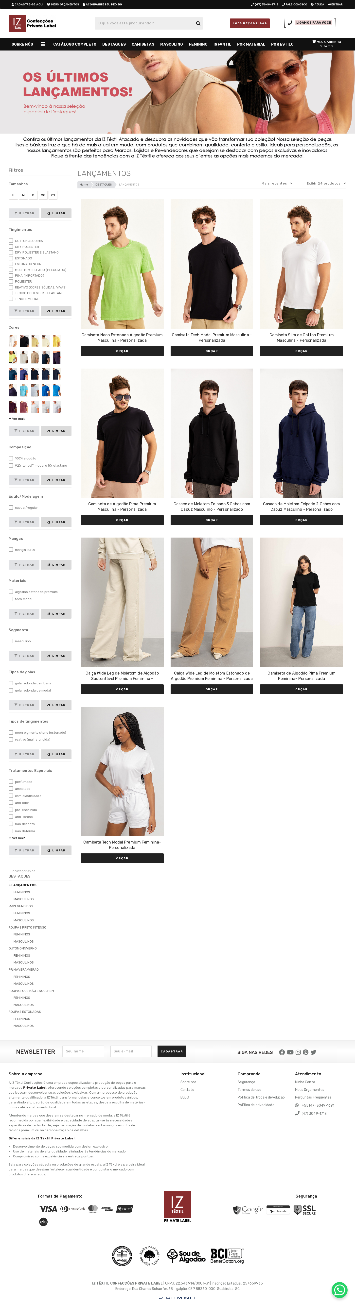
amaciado (19, 789)
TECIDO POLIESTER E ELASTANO (36, 293)
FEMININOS (22, 892)
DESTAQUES (103, 184)
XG (53, 195)
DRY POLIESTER (24, 247)
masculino (20, 641)
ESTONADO (20, 258)
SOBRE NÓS (22, 44)
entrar (335, 4)
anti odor (19, 803)
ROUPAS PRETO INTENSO (27, 927)
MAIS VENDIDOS (21, 906)
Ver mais (17, 419)
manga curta (22, 550)
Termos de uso (249, 1090)
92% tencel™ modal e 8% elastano (38, 466)
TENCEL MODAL (24, 299)
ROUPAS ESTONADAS (25, 1012)
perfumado (20, 782)
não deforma (22, 831)
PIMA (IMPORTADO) (26, 276)
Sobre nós (188, 1082)
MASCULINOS (24, 899)
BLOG (184, 1097)
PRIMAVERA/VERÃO (24, 969)
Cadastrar (172, 1051)
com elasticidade (25, 796)
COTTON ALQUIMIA (26, 241)
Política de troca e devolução (261, 1097)
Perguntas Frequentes (313, 1097)
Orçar (122, 351)
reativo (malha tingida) (29, 740)
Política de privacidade (256, 1105)
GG (43, 195)
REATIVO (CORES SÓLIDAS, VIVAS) (38, 287)
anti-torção (21, 817)
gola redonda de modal (30, 691)
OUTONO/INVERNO (23, 948)
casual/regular (23, 508)
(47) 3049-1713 (311, 1113)
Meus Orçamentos (309, 1090)
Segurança (246, 1082)
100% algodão (22, 458)
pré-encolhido (23, 810)
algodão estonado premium (33, 592)
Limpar (56, 213)
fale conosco (294, 4)
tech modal (20, 599)
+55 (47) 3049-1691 (315, 1105)
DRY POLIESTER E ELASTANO (34, 252)
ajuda (317, 4)
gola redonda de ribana (30, 683)
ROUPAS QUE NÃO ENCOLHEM (31, 991)
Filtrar (24, 213)
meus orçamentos (63, 4)
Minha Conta (305, 1082)
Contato (187, 1090)
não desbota (22, 824)
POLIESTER (20, 282)
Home (84, 184)
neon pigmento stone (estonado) (37, 733)
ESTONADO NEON (25, 264)
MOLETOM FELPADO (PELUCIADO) (37, 270)
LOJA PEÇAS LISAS (250, 23)
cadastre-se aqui (27, 4)
